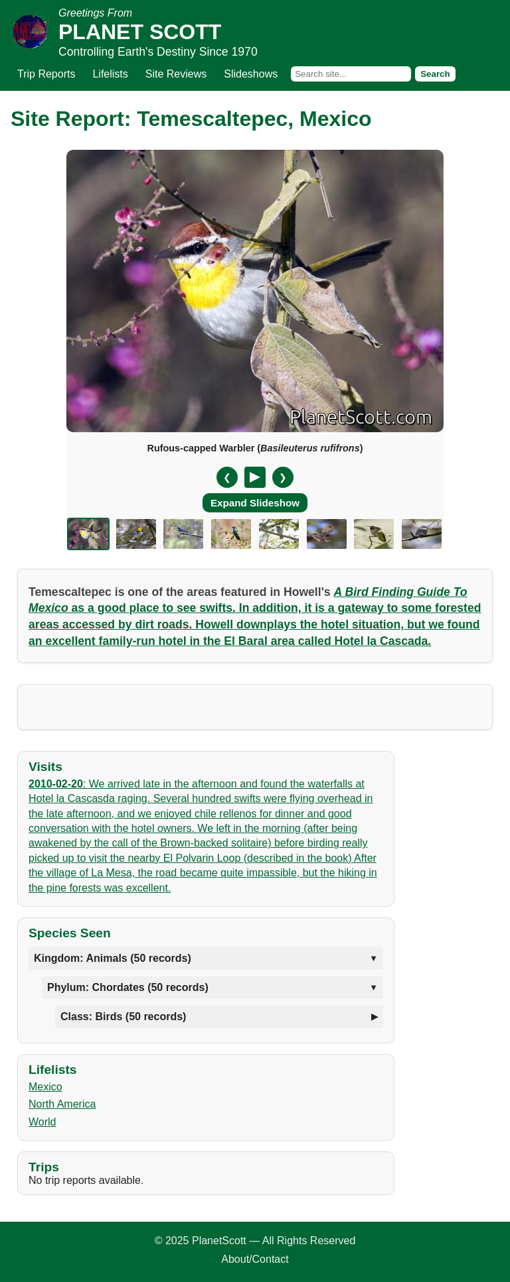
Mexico (45, 1086)
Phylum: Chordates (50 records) (128, 987)
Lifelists (110, 74)
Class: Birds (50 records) (123, 1016)
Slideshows (251, 74)
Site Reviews (176, 74)
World (42, 1122)
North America (62, 1104)
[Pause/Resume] (255, 477)
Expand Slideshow (255, 502)
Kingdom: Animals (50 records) (112, 958)
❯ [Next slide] (283, 477)
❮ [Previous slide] (227, 477)
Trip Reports (46, 74)
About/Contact (254, 1259)
